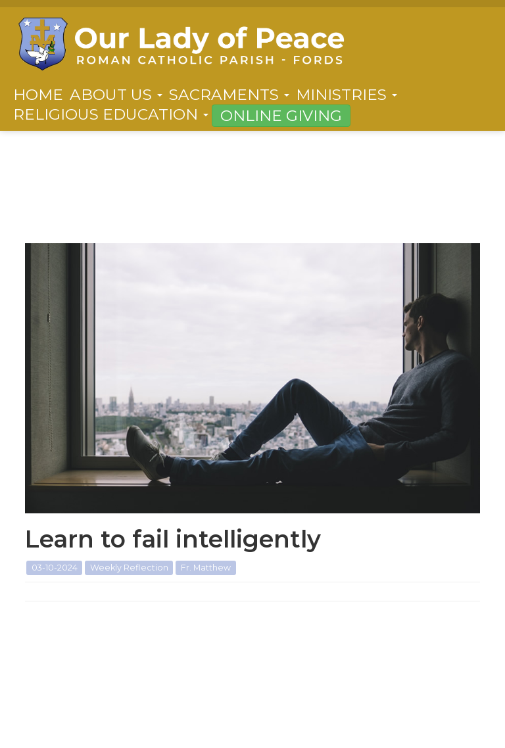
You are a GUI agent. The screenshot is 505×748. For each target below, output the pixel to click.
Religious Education (110, 114)
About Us (116, 94)
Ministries (346, 94)
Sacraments (229, 94)
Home (38, 94)
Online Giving (281, 115)
